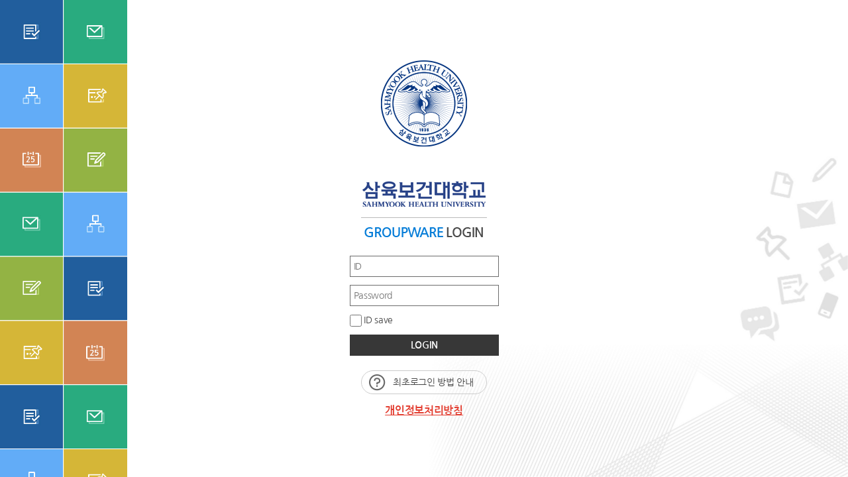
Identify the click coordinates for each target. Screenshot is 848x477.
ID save (372, 320)
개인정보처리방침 (424, 410)
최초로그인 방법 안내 (433, 382)
